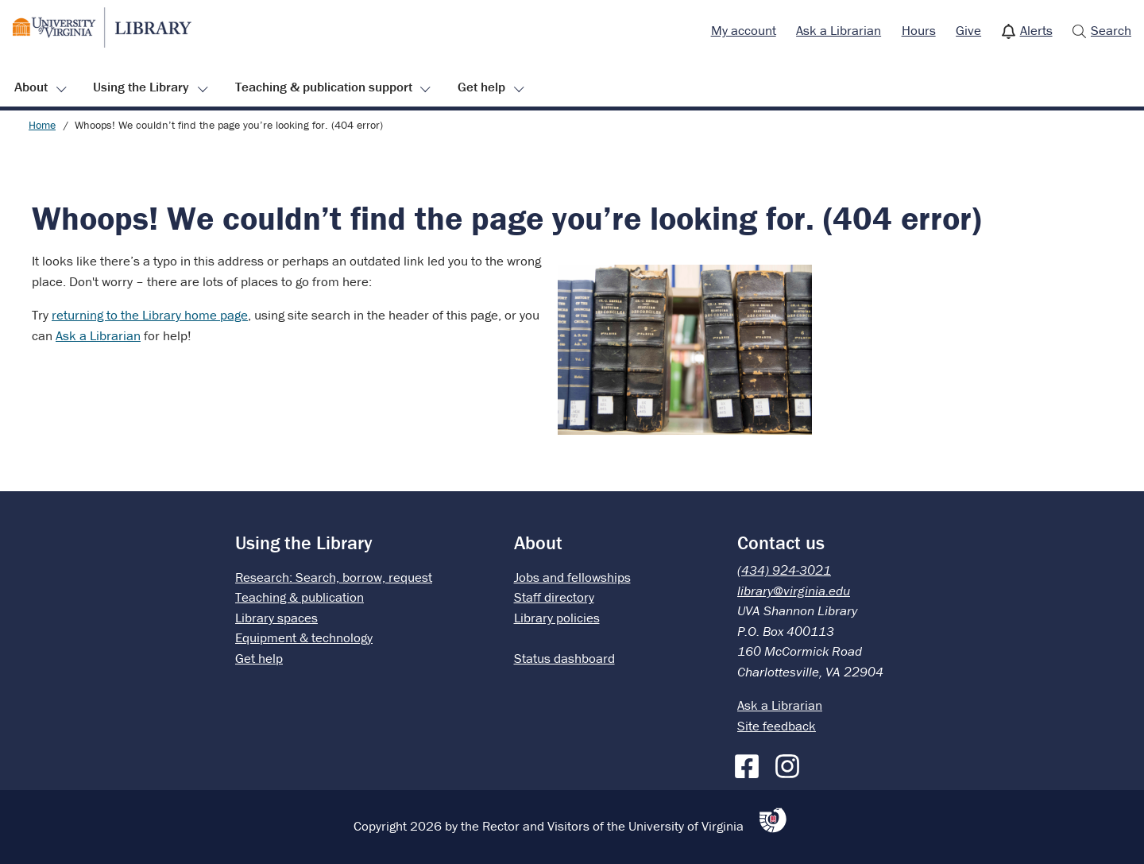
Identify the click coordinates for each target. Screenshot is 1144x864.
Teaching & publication (299, 597)
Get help (481, 86)
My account (743, 30)
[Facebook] (750, 763)
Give (968, 30)
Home (42, 125)
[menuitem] (743, 31)
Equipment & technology (304, 637)
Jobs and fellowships (572, 577)
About (31, 86)
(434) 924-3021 (784, 570)
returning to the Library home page (150, 315)
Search (1111, 30)
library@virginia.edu (793, 590)
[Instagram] (791, 763)
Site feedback (776, 725)
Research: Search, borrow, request (333, 577)
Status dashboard (564, 658)
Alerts (1036, 30)
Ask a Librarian (838, 30)
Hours (919, 30)
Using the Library (141, 86)
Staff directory (554, 597)
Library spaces (276, 617)
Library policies (557, 617)
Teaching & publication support (323, 86)
